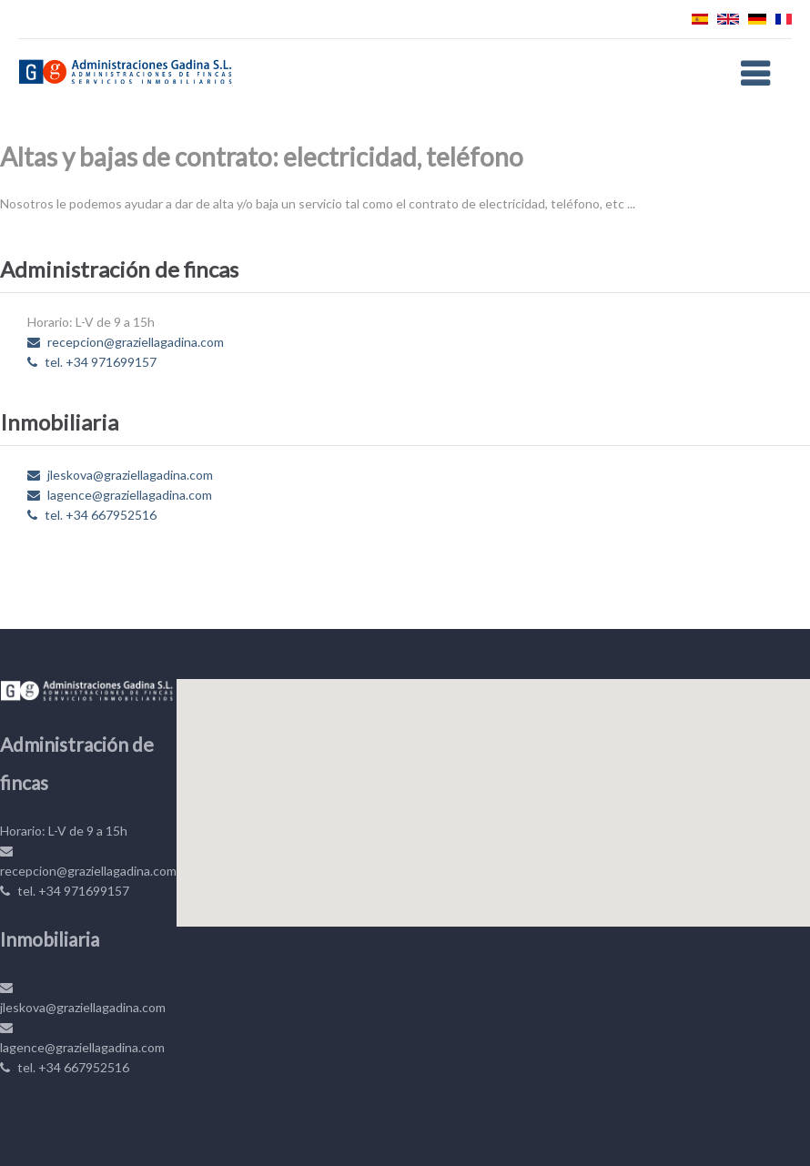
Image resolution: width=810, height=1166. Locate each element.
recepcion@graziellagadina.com (125, 342)
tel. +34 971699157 (92, 362)
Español (700, 19)
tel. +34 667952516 (92, 514)
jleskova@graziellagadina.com (120, 474)
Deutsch (757, 19)
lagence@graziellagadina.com (119, 494)
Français (783, 19)
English (728, 19)
